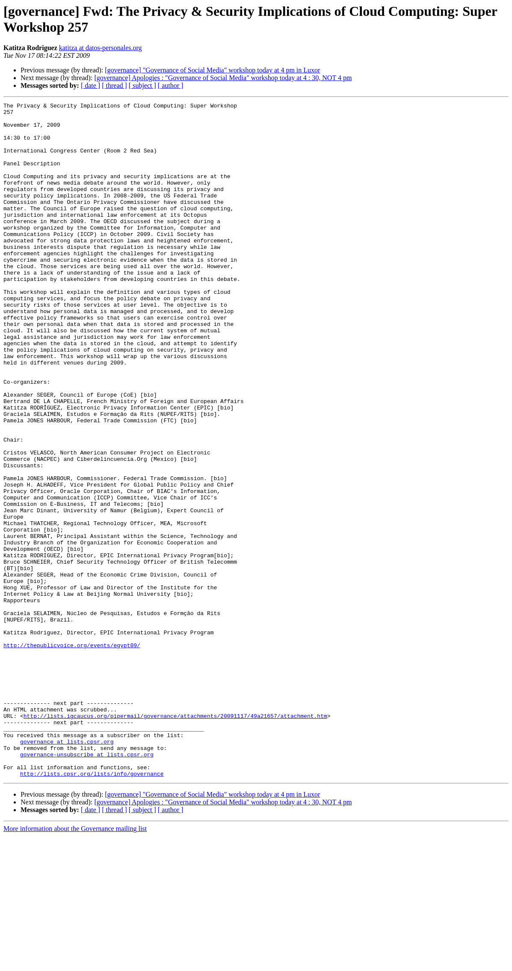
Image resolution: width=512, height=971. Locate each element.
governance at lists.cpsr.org (66, 870)
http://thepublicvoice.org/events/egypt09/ (71, 754)
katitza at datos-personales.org (100, 47)
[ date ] (90, 85)
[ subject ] (142, 85)
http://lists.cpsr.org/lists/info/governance (91, 908)
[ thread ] (114, 85)
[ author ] (170, 85)
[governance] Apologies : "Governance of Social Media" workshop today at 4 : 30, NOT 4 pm (223, 77)
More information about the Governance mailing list (75, 963)
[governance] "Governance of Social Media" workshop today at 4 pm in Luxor (212, 70)
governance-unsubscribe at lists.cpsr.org (87, 885)
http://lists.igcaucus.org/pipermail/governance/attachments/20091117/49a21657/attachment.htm (175, 839)
